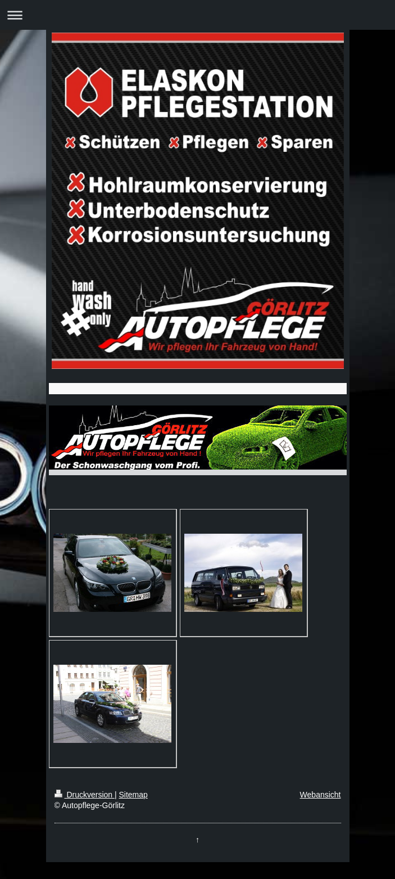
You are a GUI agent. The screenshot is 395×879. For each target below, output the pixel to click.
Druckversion (85, 794)
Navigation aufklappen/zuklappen (197, 15)
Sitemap (133, 794)
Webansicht (320, 794)
